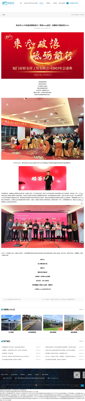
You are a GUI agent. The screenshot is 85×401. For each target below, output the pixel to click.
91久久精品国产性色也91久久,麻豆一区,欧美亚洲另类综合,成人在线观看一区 (44, 395)
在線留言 (55, 3)
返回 (3, 15)
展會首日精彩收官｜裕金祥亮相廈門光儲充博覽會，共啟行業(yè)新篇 (61, 347)
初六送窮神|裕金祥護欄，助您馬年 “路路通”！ (12, 359)
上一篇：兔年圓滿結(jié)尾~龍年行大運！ (12, 299)
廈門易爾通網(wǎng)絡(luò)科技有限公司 (53, 388)
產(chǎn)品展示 (34, 3)
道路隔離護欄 (32, 332)
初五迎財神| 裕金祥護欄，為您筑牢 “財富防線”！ (56, 359)
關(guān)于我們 (27, 3)
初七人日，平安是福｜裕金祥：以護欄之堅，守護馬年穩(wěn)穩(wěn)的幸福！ (60, 356)
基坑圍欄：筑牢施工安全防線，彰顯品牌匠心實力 (56, 353)
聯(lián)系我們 (62, 3)
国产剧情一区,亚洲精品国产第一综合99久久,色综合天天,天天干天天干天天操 (19, 393)
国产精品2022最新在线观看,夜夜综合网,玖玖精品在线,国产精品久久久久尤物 (19, 391)
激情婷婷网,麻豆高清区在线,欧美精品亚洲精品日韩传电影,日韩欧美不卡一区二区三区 (24, 398)
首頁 (21, 3)
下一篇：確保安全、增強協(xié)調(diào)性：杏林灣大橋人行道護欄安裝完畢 (58, 299)
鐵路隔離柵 (74, 332)
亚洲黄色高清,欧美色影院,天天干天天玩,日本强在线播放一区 (53, 393)
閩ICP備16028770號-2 (30, 388)
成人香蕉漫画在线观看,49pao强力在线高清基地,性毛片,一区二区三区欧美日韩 (25, 396)
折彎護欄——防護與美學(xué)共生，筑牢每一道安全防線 (14, 350)
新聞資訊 (41, 3)
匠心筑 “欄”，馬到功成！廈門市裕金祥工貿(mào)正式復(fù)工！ (16, 356)
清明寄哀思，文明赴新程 (7, 353)
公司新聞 (82, 14)
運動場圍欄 (53, 332)
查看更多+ (81, 309)
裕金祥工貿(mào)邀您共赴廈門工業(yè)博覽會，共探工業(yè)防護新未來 (60, 350)
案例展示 (48, 3)
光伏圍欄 (11, 332)
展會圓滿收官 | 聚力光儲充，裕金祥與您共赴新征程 (13, 347)
